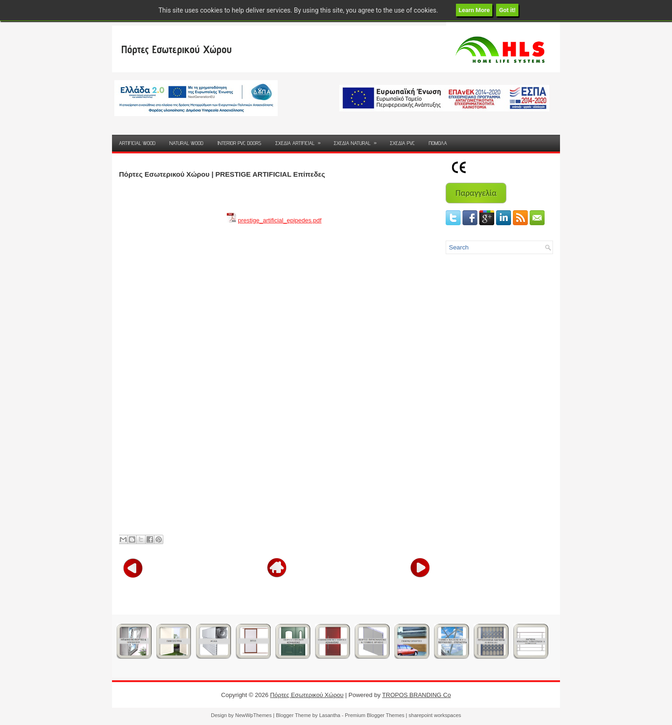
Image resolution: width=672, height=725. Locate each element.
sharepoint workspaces (435, 715)
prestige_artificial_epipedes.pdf (280, 220)
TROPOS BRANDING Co (416, 694)
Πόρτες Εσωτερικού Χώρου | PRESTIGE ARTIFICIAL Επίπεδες (222, 174)
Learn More (474, 10)
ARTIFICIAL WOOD (137, 142)
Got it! (507, 10)
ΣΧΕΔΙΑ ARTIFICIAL (301, 140)
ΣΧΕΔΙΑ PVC (402, 142)
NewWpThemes (253, 715)
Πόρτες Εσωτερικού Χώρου (176, 49)
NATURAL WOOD (186, 142)
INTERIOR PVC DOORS (239, 142)
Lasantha (329, 715)
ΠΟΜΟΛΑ (438, 142)
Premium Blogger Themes (375, 715)
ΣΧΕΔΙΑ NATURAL (358, 140)
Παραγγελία (476, 193)
